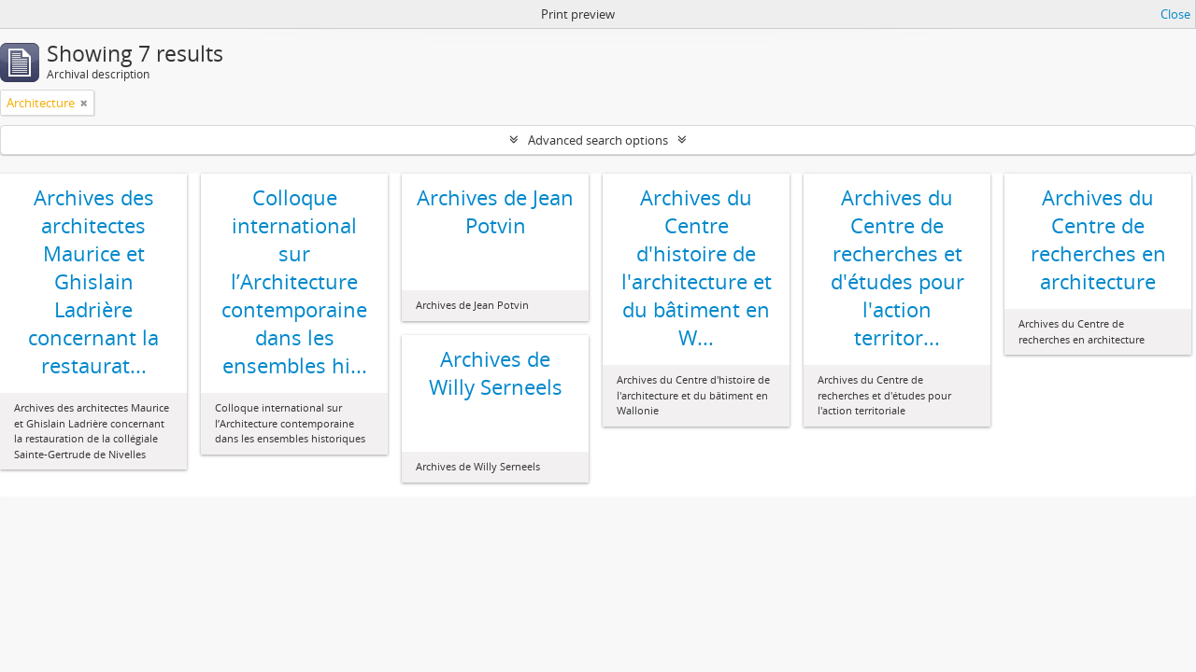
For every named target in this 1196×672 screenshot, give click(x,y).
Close (1175, 14)
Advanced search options (598, 140)
